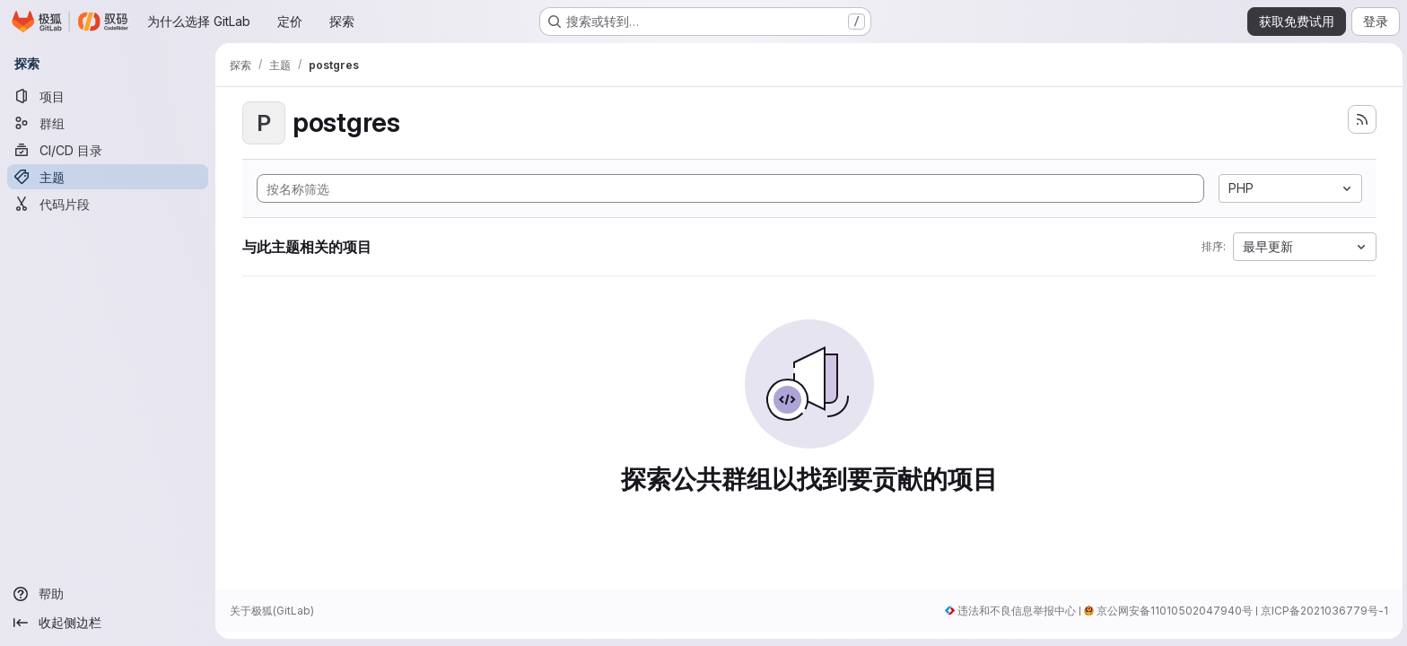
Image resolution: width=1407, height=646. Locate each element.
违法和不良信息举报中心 (1014, 610)
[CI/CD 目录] (107, 149)
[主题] (107, 176)
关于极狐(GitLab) (272, 610)
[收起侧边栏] (107, 622)
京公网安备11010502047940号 (1172, 610)
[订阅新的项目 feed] (1360, 119)
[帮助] (107, 594)
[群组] (107, 122)
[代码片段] (107, 203)
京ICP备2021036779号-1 (1321, 610)
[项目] (107, 96)
